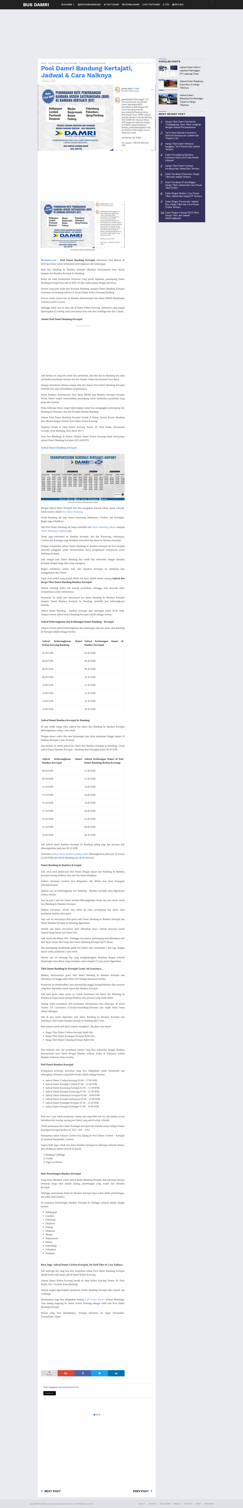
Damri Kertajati (70, 63)
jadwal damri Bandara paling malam (70, 854)
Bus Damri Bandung (72, 511)
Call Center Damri (94, 1299)
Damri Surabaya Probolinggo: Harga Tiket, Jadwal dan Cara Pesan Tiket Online (183, 185)
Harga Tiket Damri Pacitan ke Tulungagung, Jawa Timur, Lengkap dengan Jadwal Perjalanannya (183, 124)
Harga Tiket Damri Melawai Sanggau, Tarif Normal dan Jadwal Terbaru (182, 146)
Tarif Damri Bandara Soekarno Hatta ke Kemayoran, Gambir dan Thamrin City (182, 135)
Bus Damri (36, 4)
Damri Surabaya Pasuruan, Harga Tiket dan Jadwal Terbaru (182, 175)
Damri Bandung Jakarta (104, 527)
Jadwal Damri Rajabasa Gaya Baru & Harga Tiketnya (191, 84)
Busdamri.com (48, 260)
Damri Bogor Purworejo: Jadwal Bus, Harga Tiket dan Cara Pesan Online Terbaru (182, 204)
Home (43, 63)
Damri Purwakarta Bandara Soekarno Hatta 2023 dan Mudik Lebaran (182, 157)
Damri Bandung (55, 63)
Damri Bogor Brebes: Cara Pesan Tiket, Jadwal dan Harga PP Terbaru (183, 194)
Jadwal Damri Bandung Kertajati (59, 447)
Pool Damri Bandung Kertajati (92, 63)
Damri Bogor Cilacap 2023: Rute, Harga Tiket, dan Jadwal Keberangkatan (182, 215)
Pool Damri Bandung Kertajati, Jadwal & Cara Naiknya (87, 71)
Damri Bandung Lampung (54, 531)
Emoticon (50, 1393)
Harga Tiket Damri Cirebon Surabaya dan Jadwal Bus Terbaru (182, 167)
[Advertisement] (121, 37)
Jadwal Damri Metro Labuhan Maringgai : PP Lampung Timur (190, 70)
